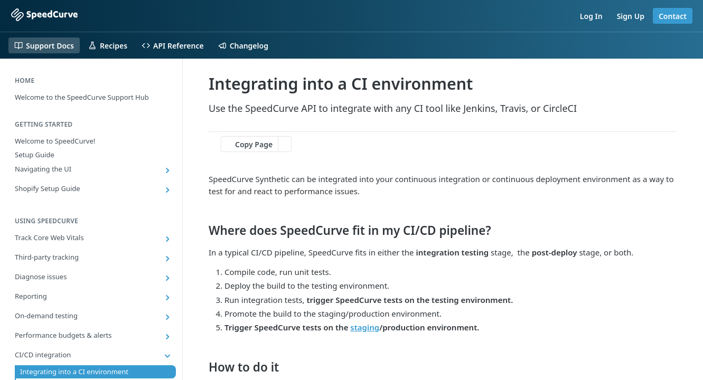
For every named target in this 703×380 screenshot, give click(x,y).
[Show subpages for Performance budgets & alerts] (167, 336)
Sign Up (630, 16)
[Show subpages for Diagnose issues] (167, 278)
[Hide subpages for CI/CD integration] (167, 356)
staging (364, 327)
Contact (673, 16)
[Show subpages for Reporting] (167, 297)
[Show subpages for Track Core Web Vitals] (167, 239)
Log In (591, 16)
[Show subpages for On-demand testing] (167, 317)
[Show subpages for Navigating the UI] (167, 170)
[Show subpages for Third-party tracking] (167, 258)
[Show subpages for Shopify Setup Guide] (167, 190)
